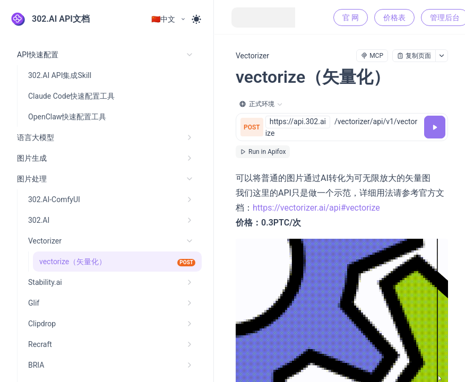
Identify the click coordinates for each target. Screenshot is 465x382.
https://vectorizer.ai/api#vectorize (316, 208)
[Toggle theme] (196, 19)
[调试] (434, 127)
